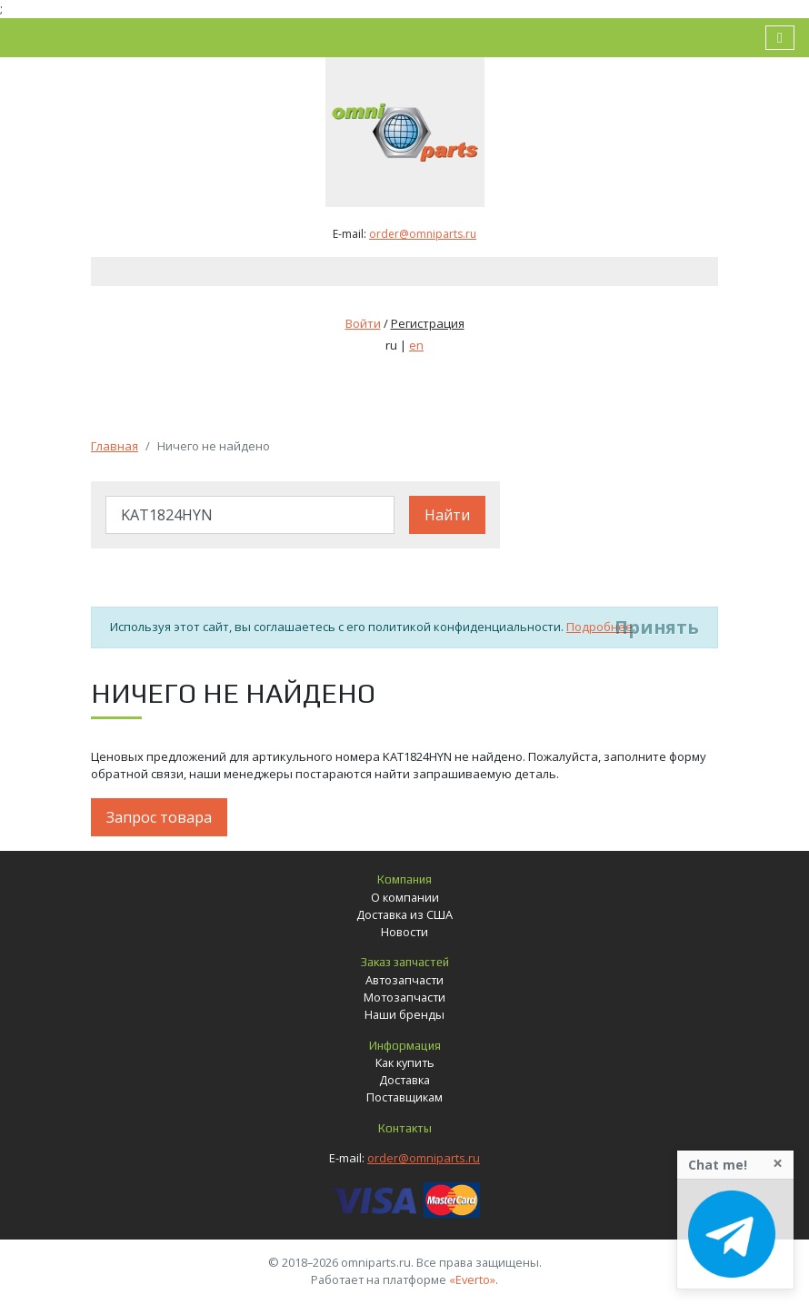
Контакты (405, 1128)
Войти (363, 323)
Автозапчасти (404, 980)
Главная (114, 446)
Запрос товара (159, 817)
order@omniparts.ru (422, 234)
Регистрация (427, 323)
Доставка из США (404, 914)
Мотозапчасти (404, 997)
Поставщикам (404, 1097)
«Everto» (472, 1279)
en (416, 345)
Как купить (404, 1062)
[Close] (778, 1163)
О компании (405, 897)
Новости (404, 932)
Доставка (404, 1080)
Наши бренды (404, 1014)
